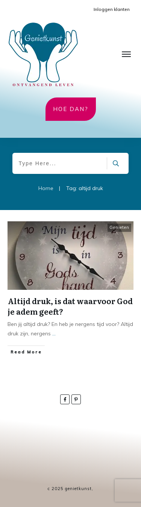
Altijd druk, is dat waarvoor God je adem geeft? (70, 306)
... (54, 333)
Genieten (119, 227)
